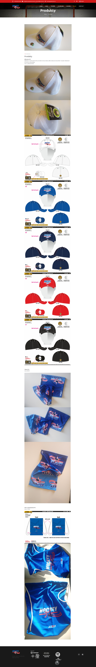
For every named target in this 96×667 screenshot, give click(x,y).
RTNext (17, 657)
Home (45, 14)
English (81, 1)
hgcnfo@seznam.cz (40, 1)
